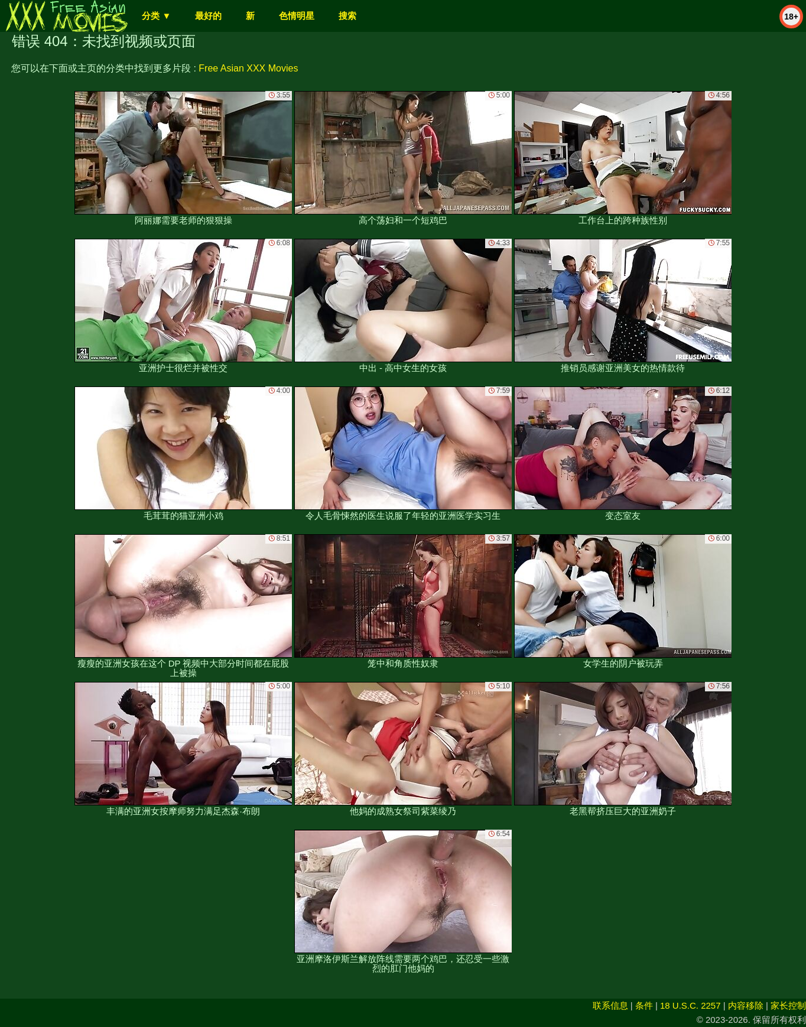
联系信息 (610, 1005)
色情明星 (296, 16)
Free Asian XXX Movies (248, 68)
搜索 (347, 16)
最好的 (208, 16)
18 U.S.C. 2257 (690, 1005)
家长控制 (788, 1005)
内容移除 (745, 1005)
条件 (644, 1005)
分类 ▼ (156, 16)
